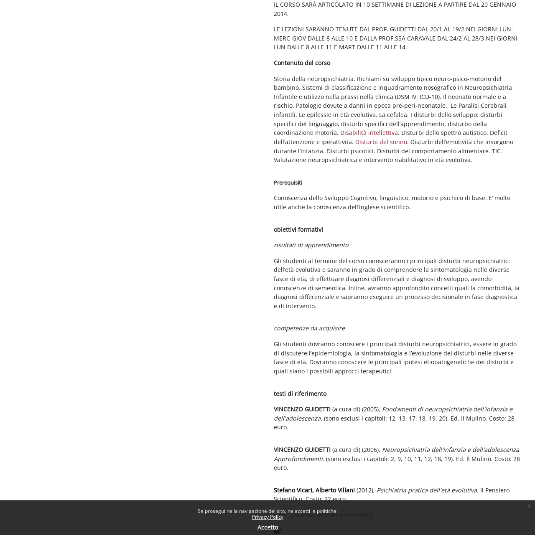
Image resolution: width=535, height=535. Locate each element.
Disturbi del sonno (381, 142)
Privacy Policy (267, 516)
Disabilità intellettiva (369, 133)
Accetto (267, 527)
